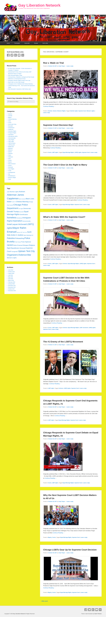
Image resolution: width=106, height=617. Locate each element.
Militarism (10, 150)
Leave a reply (70, 66)
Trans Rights (11, 168)
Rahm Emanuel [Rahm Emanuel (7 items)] (18, 245)
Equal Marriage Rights (68, 152)
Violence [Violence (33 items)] (22, 255)
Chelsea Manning (12, 119)
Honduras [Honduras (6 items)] (19, 218)
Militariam (10, 148)
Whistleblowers (11, 175)
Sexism (55, 110)
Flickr (22, 55)
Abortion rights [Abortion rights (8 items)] (14, 191)
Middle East (11, 146)
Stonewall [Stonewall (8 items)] (23, 248)
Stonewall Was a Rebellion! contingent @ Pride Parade (21, 77)
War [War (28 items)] (29, 255)
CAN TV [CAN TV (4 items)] (14, 201)
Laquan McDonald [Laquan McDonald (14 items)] (19, 224)
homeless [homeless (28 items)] (11, 217)
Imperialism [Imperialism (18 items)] (17, 221)
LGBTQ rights (77, 152)
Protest (10, 160)
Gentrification (11, 127)
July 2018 (10, 275)
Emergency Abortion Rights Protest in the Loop (19, 80)
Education (10, 126)
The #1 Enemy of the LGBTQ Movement (63, 341)
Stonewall (10, 167)
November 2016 (12, 290)
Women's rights (91, 110)
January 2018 (11, 283)
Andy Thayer (61, 66)
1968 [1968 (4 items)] (8, 191)
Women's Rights (61, 110)
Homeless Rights (12, 131)
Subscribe (27, 43)
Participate (17, 43)
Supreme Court (82, 110)
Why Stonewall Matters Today (15, 75)
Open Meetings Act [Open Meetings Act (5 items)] (28, 235)
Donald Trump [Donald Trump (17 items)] (13, 211)
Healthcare (10, 129)
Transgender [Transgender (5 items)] (14, 251)
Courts (49, 152)
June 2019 (10, 270)
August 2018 (11, 273)
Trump (9, 170)
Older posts (44, 601)
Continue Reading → (49, 106)
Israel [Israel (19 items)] (9, 224)
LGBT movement (84, 327)
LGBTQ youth (11, 145)
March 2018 (11, 280)
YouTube (19, 55)
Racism (10, 162)
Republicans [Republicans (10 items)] (15, 248)
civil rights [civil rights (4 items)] (21, 208)
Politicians (10, 156)
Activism (65, 263)
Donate (36, 43)
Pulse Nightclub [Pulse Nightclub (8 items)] (26, 242)
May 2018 (10, 277)
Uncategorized (11, 172)
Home (8, 43)
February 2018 (11, 282)
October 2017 (11, 289)
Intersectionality (12, 138)
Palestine (10, 153)
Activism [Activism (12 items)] (22, 191)
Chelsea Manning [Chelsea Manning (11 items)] (22, 202)
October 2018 (11, 271)
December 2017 (12, 285)
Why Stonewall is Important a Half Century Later (19, 89)
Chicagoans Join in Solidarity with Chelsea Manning (20, 83)
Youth (9, 179)
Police (9, 155)
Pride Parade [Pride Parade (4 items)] (18, 242)
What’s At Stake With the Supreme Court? (64, 217)
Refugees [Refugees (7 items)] (26, 245)
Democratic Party (12, 124)
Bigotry (50, 537)
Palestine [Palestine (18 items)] (11, 238)
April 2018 (10, 278)
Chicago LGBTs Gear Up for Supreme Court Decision (70, 549)
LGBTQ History (11, 143)
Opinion (10, 151)
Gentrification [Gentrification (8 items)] (24, 214)
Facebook (8, 55)
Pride (9, 158)
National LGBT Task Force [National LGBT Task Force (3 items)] (22, 232)
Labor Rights (11, 139)
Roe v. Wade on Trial (53, 63)
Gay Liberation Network (39, 5)
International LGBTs (12, 136)
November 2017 (12, 287)
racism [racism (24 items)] (10, 245)
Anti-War (10, 115)
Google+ (15, 55)
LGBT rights (55, 152)
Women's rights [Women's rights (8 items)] (12, 258)
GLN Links (45, 43)
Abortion (50, 110)
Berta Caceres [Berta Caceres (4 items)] (22, 198)
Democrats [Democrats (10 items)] (27, 208)
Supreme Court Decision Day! (58, 125)
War (9, 174)
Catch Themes (98, 613)
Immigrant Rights (12, 132)
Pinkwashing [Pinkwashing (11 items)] (19, 238)
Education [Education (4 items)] (21, 211)
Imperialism (11, 134)
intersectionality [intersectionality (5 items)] (27, 221)
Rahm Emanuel (12, 163)
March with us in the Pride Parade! (16, 82)
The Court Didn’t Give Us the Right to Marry (65, 165)
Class (9, 120)
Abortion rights (74, 110)
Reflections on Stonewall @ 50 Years (17, 78)
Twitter (12, 55)
